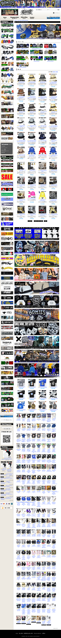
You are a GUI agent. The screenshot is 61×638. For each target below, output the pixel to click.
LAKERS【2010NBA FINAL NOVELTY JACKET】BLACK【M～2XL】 (54, 544)
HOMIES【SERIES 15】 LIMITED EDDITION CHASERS (18, 427)
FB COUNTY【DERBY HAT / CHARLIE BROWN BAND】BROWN (21, 93)
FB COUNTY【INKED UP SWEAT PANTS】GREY (23, 543)
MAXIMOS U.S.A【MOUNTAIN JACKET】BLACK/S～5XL (28, 554)
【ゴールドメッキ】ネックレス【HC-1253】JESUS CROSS (28, 620)
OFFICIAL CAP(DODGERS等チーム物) (22, 46)
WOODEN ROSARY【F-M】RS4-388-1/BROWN (54, 500)
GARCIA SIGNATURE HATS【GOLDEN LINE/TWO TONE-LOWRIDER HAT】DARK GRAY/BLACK (42, 93)
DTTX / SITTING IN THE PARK (38, 619)
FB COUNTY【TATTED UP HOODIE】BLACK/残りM (38, 565)
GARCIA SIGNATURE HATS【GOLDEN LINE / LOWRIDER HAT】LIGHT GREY (31, 93)
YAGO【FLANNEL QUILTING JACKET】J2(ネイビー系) (49, 565)
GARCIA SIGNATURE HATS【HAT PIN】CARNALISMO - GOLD (53, 211)
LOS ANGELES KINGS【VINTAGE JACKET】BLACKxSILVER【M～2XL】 (18, 554)
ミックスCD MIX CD (7, 110)
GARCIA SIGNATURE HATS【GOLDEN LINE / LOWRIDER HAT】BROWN (33, 523)
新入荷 (7, 160)
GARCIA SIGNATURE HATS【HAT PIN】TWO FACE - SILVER (31, 211)
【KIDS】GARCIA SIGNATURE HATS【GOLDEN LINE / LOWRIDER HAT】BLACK (38, 501)
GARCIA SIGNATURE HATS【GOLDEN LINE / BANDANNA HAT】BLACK (33, 501)
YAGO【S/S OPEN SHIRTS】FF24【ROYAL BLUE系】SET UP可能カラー (23, 437)
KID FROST (7, 254)
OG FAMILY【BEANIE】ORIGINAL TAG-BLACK (23, 468)
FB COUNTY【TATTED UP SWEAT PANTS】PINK (38, 554)
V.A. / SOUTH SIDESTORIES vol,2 (28, 489)
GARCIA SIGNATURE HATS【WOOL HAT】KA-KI (21, 151)
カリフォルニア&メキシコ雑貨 (7, 92)
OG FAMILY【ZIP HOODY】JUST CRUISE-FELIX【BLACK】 (18, 597)
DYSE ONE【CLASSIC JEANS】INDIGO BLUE (33, 586)
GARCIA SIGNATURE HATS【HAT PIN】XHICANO (53, 181)
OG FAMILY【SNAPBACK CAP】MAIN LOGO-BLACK (18, 468)
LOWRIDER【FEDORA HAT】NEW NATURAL (32, 78)
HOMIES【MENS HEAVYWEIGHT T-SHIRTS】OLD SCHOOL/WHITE (49, 620)
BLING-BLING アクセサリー (7, 81)
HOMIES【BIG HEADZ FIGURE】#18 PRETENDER (28, 427)
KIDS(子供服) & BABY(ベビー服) (7, 36)
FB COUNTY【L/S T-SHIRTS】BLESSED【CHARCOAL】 (38, 437)
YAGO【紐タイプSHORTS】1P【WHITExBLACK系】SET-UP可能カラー (18, 437)
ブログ (24, 17)
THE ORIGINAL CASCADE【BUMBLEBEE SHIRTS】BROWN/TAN (31, 406)
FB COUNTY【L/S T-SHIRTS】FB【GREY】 (18, 447)
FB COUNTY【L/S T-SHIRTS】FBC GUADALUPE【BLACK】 (49, 437)
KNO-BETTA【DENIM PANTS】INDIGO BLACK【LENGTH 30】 (7, 494)
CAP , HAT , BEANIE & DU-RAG (7, 42)
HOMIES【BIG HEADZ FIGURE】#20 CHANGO (23, 427)
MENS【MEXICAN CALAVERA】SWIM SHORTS (18, 417)
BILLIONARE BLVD (7, 195)
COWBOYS (7, 205)
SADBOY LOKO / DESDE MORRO (38, 468)
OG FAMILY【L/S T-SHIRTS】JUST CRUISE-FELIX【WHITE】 (7, 498)
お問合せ (32, 17)
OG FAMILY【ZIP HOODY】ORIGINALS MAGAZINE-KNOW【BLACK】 (54, 587)
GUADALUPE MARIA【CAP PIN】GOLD (32, 166)
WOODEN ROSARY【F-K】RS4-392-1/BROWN (18, 512)
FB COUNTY (7, 234)
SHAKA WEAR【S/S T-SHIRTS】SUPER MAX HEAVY (9, 467)
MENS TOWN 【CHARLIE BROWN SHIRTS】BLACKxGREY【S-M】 (49, 448)
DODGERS (7, 224)
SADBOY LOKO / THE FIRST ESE (44, 468)
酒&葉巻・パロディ (7, 399)
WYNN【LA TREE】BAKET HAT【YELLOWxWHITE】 (42, 196)
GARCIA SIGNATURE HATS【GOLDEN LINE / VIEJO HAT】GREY (38, 522)
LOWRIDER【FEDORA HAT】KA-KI (53, 108)
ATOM (8, 507)
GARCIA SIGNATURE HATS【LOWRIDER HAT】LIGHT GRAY (31, 122)
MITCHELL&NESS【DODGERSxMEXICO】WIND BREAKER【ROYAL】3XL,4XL (28, 501)
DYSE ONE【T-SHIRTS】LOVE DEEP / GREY (21, 383)
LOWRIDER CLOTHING (7, 269)
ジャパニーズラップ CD (7, 116)
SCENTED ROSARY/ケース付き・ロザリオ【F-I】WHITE (23, 512)
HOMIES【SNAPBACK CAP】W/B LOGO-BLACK (28, 533)
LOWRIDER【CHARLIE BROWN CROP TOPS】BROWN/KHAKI (18, 458)
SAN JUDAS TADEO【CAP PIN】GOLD (21, 166)
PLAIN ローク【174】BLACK (54, 511)
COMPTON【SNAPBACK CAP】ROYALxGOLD (38, 543)
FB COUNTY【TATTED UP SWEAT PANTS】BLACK (44, 565)
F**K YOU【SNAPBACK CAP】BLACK (49, 543)
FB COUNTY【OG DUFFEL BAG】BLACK (23, 619)
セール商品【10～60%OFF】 (7, 177)
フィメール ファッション (7, 31)
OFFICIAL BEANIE (50, 58)
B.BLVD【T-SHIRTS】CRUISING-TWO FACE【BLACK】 (54, 597)
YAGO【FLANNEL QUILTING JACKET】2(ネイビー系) (54, 565)
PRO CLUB (7, 288)
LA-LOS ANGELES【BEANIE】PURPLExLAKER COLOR (28, 512)
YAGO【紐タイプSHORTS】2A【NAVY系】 (44, 427)
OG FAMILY (7, 274)
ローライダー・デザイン (7, 383)
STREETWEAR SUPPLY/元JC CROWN (7, 328)
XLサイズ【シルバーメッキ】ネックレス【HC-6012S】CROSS (33, 512)
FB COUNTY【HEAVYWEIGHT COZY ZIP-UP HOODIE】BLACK (23, 565)
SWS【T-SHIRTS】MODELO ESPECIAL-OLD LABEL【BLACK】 (28, 417)
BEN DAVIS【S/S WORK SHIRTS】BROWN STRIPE (49, 512)
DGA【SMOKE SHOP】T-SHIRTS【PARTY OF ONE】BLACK (28, 479)
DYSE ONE (7, 229)
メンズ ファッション (7, 25)
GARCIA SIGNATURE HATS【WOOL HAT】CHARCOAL (53, 137)
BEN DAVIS (7, 190)
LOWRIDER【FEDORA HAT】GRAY (32, 108)
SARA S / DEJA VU (18, 564)
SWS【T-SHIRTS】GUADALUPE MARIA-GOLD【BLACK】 (33, 417)
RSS (6, 507)
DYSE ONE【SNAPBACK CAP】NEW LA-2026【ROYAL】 (21, 405)
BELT (7, 53)
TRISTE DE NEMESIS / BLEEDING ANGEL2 (18, 619)
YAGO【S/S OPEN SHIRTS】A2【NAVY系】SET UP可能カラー (23, 447)
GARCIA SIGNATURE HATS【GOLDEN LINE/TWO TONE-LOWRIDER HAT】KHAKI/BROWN (53, 93)
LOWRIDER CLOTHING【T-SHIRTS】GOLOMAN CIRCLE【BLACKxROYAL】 (54, 479)
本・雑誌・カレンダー (7, 128)
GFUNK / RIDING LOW (33, 619)
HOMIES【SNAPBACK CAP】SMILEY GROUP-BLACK (44, 533)
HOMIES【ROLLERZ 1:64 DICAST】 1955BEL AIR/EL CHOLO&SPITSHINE (38, 575)
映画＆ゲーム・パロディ (7, 405)
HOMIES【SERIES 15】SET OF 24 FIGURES (54, 417)
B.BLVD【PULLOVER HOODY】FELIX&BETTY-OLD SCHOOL (38, 597)
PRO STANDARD (7, 293)
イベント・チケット (7, 139)
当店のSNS (3, 152)
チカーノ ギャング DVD (7, 123)
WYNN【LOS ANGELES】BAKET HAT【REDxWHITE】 (42, 151)
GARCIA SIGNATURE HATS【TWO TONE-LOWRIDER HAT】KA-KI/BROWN (53, 122)
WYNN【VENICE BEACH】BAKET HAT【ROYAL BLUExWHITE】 (53, 151)
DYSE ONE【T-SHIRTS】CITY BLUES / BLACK (31, 394)
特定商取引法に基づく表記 (28, 633)
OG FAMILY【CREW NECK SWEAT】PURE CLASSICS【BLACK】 (28, 597)
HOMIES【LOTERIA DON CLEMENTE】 (38, 427)
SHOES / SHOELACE (7, 58)
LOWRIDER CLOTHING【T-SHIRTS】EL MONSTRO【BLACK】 (49, 479)
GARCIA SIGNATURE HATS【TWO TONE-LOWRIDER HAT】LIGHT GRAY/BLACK (31, 137)
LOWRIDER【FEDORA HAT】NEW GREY (42, 78)
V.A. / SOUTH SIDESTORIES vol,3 (33, 489)
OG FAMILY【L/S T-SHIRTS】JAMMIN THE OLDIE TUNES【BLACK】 (33, 608)
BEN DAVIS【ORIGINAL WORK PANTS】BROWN (44, 512)
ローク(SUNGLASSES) (7, 47)
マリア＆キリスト (7, 373)
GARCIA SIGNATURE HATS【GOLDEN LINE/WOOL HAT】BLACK (44, 522)
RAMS (7, 303)
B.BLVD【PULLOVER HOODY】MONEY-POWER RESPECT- (49, 597)
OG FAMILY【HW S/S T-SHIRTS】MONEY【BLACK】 (38, 458)
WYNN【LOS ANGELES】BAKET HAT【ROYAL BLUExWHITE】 (31, 151)
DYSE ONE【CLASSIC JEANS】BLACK (28, 586)
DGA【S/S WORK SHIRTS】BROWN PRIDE (18, 478)
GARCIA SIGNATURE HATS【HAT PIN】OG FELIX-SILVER (21, 182)
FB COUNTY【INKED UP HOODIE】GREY (18, 543)
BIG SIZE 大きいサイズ (7, 171)
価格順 (54, 71)
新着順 (57, 71)
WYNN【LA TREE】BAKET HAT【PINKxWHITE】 (31, 195)
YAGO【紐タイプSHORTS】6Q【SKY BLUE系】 (49, 427)
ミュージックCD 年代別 (7, 184)
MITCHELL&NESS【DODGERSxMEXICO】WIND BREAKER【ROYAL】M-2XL (23, 501)
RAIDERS (7, 298)
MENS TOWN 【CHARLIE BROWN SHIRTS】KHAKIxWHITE (44, 447)
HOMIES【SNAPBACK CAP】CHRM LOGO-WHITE (33, 533)
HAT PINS (22, 58)
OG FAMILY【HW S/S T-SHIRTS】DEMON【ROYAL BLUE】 (33, 458)
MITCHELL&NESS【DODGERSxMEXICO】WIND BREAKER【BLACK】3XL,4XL (18, 501)
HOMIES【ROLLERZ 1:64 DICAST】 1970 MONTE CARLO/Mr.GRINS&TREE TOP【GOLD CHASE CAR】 (44, 576)
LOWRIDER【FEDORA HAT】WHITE (42, 108)
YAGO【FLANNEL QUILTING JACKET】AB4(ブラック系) (44, 620)
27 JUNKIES (7, 349)
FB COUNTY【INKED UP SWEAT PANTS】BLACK (54, 533)
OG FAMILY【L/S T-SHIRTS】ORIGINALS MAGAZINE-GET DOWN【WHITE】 (49, 608)
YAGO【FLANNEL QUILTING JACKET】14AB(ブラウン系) (18, 575)
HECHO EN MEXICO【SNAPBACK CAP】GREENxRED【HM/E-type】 (44, 543)
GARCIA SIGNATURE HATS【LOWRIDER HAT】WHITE (21, 122)
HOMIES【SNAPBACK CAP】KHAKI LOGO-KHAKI (38, 533)
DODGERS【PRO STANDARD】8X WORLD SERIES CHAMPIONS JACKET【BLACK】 (28, 609)
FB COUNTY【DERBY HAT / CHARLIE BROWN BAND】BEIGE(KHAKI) (53, 79)
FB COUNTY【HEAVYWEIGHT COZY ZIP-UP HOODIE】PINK (28, 565)
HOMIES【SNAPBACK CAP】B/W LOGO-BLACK (18, 533)
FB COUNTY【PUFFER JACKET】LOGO (28, 543)
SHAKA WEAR (7, 313)
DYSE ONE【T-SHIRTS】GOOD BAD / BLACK (53, 383)
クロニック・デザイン (7, 394)
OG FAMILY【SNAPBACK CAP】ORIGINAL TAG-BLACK (54, 458)
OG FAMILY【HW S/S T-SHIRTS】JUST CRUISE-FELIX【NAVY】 (28, 458)
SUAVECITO (7, 339)
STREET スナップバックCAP (50, 46)
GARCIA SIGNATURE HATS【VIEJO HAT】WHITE (42, 122)
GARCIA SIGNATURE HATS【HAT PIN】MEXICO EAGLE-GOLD (42, 182)
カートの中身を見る (6, 415)
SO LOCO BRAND (7, 318)
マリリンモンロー (7, 378)
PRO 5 (7, 283)
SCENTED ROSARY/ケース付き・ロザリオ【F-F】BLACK (23, 522)
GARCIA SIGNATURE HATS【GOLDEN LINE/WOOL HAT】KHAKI (49, 522)
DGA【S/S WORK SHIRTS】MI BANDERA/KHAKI (49, 468)
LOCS (7, 264)
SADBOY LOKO (7, 308)
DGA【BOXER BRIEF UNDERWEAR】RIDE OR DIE (28, 575)
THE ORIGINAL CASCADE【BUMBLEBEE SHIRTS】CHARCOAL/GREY (53, 406)
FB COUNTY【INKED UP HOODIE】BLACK (49, 533)
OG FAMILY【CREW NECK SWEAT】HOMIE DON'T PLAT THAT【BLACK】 (33, 597)
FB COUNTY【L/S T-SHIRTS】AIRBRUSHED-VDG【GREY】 (44, 437)
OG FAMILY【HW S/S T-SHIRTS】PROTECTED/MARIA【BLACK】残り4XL (49, 458)
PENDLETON (7, 279)
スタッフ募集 (3, 149)
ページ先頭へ (55, 628)
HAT (50, 52)
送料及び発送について (5, 150)
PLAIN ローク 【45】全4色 (23, 489)
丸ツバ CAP (22, 52)
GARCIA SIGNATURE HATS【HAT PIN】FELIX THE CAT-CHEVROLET (42, 211)
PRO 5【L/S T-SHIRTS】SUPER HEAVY (3, 466)
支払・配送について (15, 17)
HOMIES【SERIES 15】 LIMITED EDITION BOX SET (44, 417)
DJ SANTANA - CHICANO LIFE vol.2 (38, 417)
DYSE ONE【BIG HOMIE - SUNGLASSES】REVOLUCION (53, 394)
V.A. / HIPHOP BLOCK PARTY (44, 553)
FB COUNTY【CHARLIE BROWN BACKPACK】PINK (33, 565)
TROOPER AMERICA (7, 344)
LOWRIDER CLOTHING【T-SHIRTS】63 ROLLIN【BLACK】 (38, 479)
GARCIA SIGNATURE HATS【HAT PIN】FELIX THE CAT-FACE (32, 182)
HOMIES (7, 249)
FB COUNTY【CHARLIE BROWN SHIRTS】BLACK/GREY (6, 489)
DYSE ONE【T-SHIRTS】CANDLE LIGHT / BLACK (31, 383)
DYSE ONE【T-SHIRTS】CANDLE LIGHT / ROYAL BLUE (42, 383)
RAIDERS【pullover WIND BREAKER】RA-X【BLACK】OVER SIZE (23, 555)
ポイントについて (4, 147)
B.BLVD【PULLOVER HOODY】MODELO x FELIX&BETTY (44, 597)
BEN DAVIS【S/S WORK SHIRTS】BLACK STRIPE (49, 500)
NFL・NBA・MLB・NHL (7, 411)
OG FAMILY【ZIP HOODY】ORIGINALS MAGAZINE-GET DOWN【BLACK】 (49, 587)
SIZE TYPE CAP (36, 52)
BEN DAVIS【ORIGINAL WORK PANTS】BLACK (38, 512)
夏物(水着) (7, 64)
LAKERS (7, 259)
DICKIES (7, 219)
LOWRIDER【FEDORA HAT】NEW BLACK (21, 78)
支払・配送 (21, 633)
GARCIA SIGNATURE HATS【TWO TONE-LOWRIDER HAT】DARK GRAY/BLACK (21, 137)
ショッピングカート (53, 17)
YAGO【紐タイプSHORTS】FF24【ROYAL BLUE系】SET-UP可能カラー (54, 427)
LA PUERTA (3, 146)
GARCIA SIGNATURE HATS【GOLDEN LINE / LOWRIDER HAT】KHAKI (28, 523)
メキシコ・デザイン (7, 363)
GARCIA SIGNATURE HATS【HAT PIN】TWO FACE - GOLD (21, 211)
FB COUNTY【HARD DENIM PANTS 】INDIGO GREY (28, 468)
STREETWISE (7, 334)
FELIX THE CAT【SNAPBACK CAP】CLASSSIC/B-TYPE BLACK (38, 586)
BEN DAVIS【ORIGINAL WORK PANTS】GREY (44, 500)
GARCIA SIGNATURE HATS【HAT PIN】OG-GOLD (53, 166)
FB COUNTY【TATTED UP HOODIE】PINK (33, 554)
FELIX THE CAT (7, 239)
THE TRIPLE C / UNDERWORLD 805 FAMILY (54, 553)
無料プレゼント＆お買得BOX (7, 134)
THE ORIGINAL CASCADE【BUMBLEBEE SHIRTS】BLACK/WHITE (42, 406)
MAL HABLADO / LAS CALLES (38, 489)
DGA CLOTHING (7, 214)
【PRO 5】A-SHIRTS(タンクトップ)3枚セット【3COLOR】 (6, 482)
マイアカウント (57, 12)
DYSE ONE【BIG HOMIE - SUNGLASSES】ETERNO (42, 394)
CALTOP (7, 200)
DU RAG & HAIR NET (22, 65)
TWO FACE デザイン (7, 368)
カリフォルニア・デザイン (7, 358)
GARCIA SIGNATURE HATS (7, 244)
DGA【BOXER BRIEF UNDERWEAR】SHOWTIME (23, 575)
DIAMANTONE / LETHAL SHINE (49, 489)
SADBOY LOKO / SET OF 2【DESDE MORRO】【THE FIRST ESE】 (33, 469)
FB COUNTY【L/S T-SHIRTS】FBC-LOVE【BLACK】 (54, 437)
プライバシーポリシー (37, 633)
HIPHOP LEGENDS (7, 389)
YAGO (7, 353)
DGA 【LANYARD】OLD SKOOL (33, 574)
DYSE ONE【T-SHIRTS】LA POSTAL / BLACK (21, 394)
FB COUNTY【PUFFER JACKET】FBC (33, 543)
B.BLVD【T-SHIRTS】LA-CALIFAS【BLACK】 (18, 607)
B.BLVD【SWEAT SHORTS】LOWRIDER (44, 586)
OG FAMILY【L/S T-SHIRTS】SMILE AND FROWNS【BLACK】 (44, 608)
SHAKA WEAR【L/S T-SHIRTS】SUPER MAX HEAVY (7, 455)
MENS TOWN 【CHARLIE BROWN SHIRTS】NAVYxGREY (54, 447)
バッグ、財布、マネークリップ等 (7, 75)
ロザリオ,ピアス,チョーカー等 (7, 87)
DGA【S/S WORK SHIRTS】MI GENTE (54, 468)
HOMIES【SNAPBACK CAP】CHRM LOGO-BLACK (23, 533)
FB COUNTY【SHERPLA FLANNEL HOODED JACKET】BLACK (49, 576)
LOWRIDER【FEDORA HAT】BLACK (21, 108)
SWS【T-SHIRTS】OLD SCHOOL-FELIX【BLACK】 (23, 417)
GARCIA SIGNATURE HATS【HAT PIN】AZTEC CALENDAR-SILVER (53, 196)
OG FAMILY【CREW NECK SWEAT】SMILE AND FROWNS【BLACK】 (23, 597)
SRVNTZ (7, 323)
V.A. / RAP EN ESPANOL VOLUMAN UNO (44, 490)
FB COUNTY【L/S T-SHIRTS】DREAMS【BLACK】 (33, 437)
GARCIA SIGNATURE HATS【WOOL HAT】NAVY (42, 136)
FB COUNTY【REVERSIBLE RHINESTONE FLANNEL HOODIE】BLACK (54, 576)
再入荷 (7, 165)
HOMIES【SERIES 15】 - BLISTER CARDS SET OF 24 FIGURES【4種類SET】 (49, 417)
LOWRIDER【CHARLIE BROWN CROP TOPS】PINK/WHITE (23, 458)
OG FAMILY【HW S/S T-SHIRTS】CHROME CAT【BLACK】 (44, 458)
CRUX (7, 210)
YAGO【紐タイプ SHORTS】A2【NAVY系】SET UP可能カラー (28, 447)
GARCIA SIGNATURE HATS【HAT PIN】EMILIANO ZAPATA (42, 167)
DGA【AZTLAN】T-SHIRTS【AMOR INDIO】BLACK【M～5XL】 (33, 479)
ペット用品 (7, 98)
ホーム (5, 17)
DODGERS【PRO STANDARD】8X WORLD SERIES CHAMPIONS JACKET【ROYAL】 (23, 609)
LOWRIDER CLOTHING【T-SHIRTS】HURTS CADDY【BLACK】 (44, 479)
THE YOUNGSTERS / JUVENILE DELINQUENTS (49, 553)
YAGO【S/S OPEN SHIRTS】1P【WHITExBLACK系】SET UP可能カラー (28, 437)
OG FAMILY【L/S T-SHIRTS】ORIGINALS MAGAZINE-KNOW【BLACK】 (38, 608)
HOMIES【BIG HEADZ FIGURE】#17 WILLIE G (33, 427)
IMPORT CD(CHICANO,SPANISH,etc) (7, 105)
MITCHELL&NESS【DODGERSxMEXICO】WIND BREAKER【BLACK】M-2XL (54, 490)
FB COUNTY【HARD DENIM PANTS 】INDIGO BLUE (6, 478)
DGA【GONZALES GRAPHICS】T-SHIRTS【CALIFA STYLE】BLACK (23, 479)
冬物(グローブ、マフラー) (7, 69)
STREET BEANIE (36, 58)
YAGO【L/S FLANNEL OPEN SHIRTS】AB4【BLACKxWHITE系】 (33, 448)
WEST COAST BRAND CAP (36, 46)
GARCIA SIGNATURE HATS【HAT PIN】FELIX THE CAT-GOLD (21, 196)
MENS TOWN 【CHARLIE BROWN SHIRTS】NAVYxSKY (38, 447)
